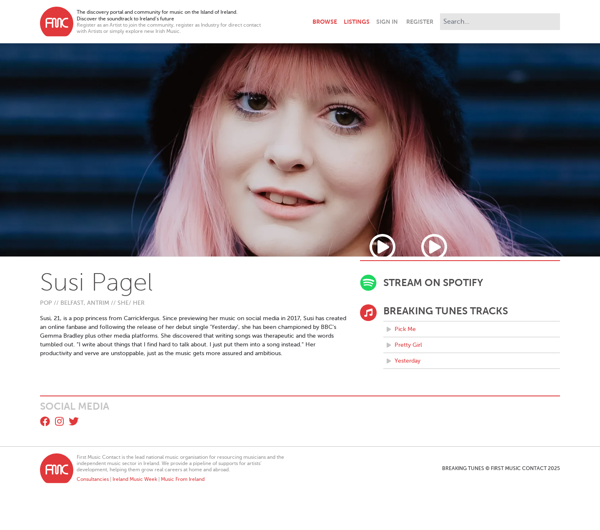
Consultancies (93, 479)
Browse (324, 21)
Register (419, 21)
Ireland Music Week (134, 479)
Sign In (387, 21)
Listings (357, 21)
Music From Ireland (183, 479)
